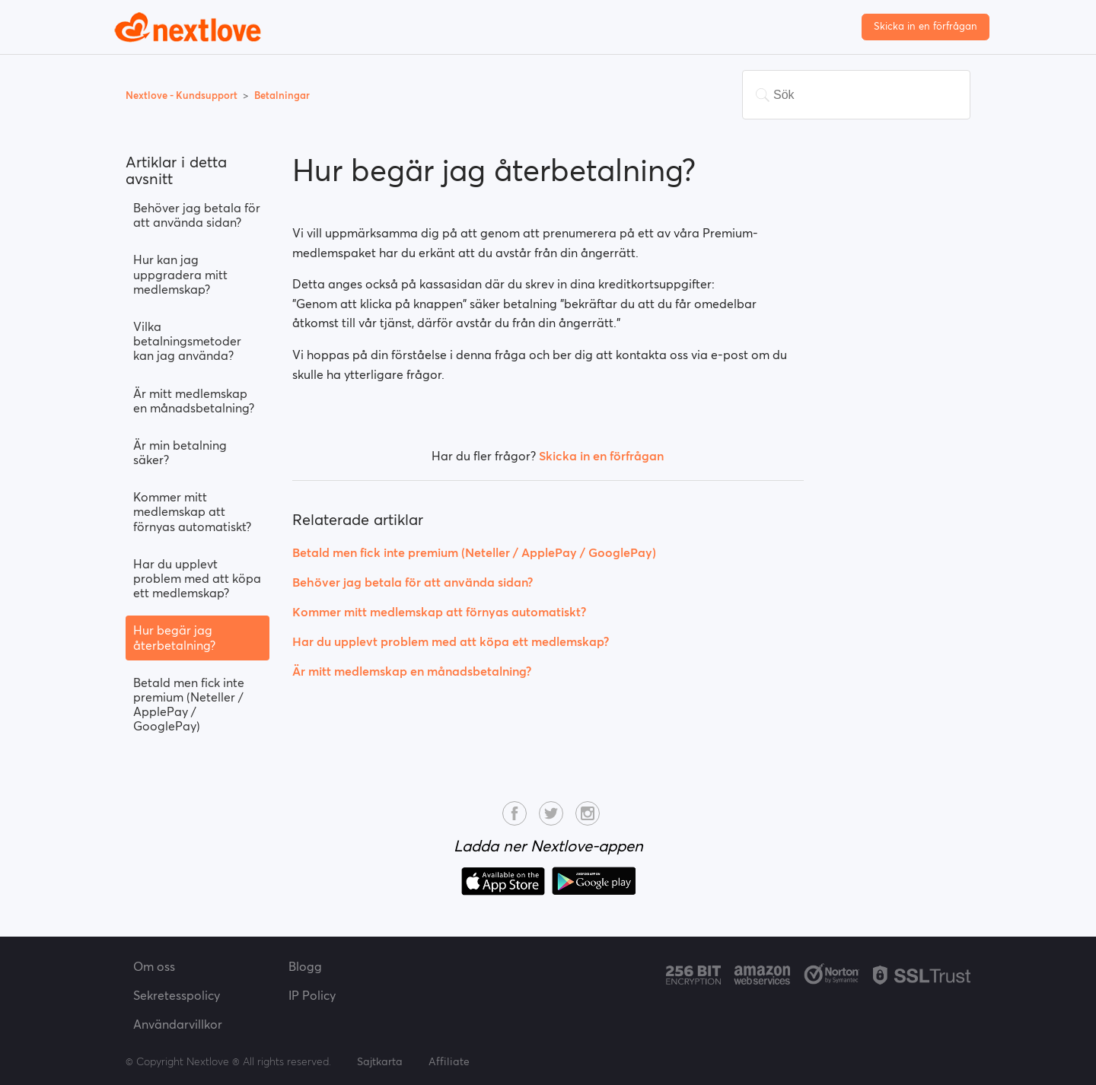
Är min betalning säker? (180, 452)
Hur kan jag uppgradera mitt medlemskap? (180, 274)
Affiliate (449, 1061)
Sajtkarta (380, 1061)
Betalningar (282, 95)
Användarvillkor (177, 1024)
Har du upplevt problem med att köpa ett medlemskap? (197, 578)
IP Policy (312, 995)
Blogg (305, 966)
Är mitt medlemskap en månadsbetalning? (193, 400)
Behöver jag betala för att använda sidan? (196, 215)
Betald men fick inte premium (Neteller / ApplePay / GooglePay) (188, 704)
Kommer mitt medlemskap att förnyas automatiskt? (192, 511)
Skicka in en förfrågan (925, 26)
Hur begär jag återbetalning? (174, 637)
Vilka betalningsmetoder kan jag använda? (187, 341)
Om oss (154, 966)
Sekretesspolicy (176, 995)
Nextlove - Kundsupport (183, 95)
